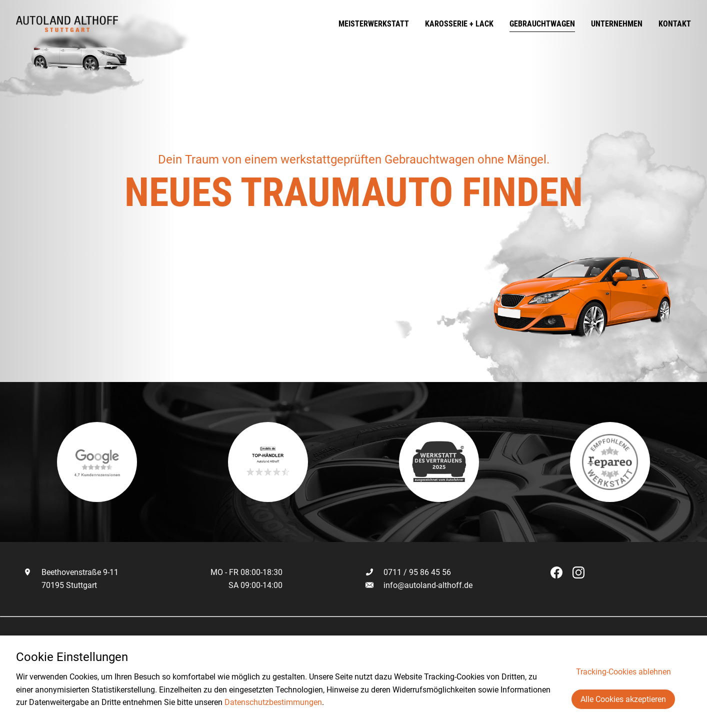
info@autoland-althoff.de (428, 585)
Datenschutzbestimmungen (273, 702)
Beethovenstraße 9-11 (71, 572)
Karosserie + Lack (459, 23)
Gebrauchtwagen (542, 23)
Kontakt (674, 23)
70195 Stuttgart (60, 585)
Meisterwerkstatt (373, 23)
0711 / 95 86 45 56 (408, 572)
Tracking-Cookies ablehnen (623, 671)
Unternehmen (616, 23)
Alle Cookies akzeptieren (623, 699)
